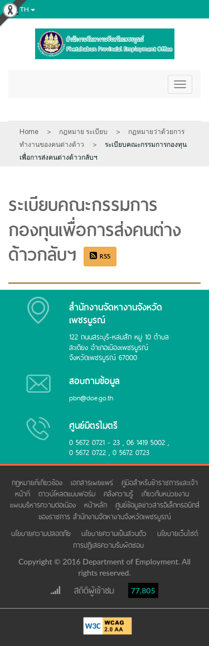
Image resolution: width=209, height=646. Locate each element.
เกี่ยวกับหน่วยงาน (167, 494)
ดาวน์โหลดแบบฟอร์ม (68, 494)
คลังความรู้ (120, 494)
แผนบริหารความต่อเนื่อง (44, 505)
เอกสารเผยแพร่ (93, 483)
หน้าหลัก (97, 505)
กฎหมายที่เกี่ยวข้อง (38, 483)
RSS (100, 256)
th (20, 10)
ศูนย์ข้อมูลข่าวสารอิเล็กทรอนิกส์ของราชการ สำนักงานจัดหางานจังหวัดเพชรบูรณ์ (119, 510)
